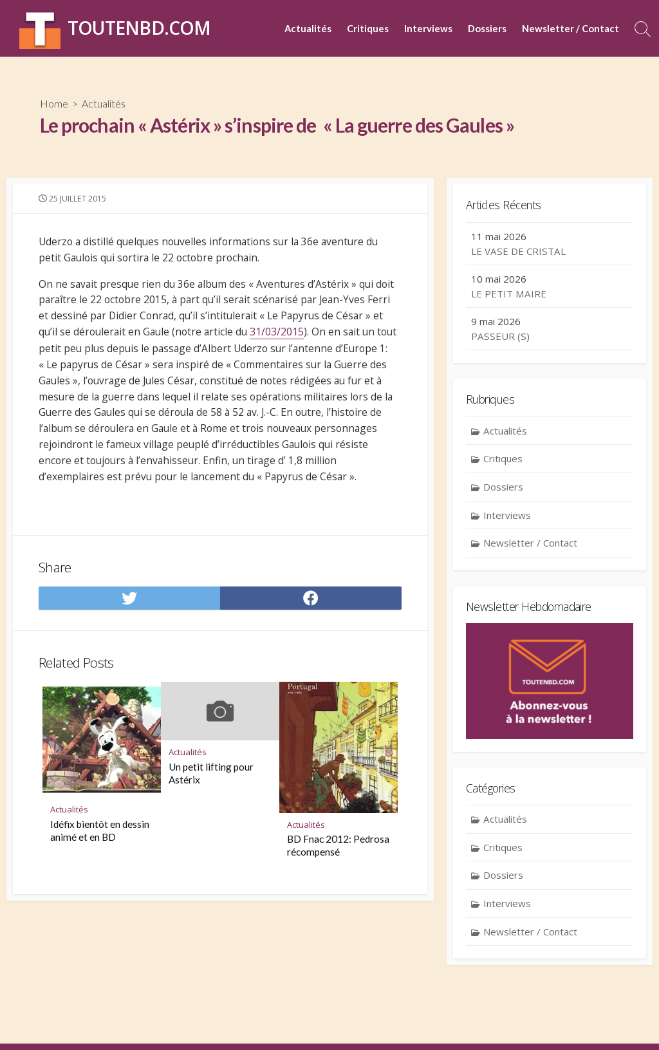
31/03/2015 (282, 336)
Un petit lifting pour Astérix (211, 786)
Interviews (428, 28)
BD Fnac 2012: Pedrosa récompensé (338, 859)
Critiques (368, 28)
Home (54, 103)
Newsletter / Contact (570, 28)
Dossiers (487, 28)
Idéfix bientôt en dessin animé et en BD (99, 844)
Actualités (307, 28)
